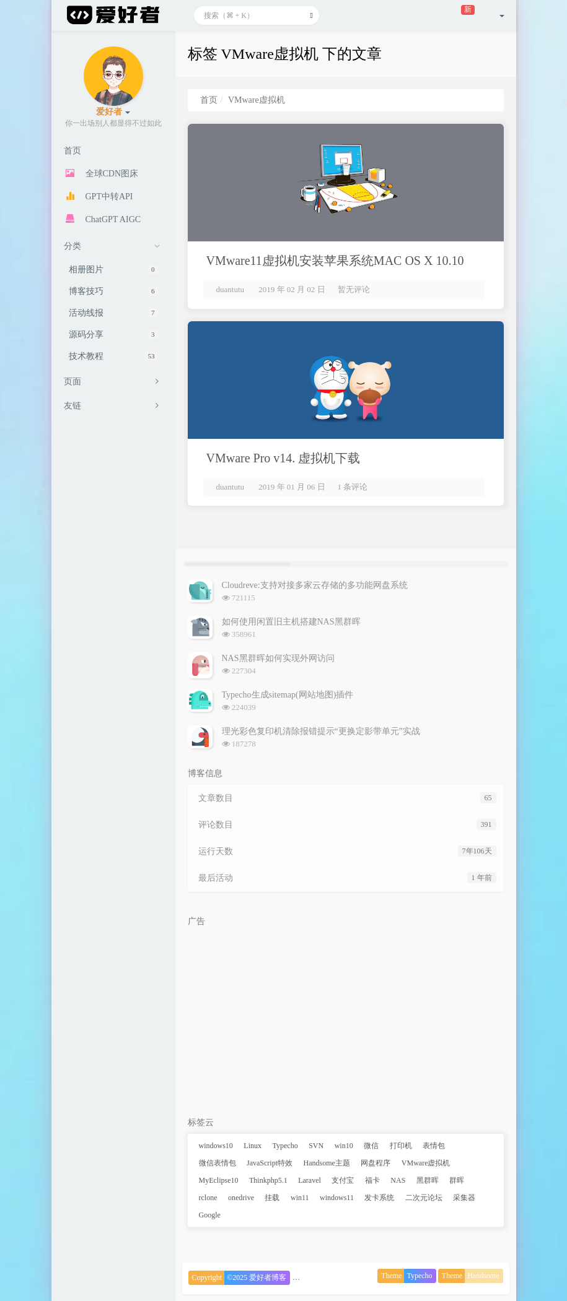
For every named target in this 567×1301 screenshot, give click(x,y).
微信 (371, 1145)
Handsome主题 (327, 1163)
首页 (209, 100)
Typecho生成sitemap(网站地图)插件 (288, 694)
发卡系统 (379, 1197)
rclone (208, 1197)
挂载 (272, 1197)
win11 (300, 1197)
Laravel (309, 1180)
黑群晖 (427, 1180)
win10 (344, 1145)
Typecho (285, 1145)
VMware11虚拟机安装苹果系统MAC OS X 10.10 (335, 260)
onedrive (241, 1197)
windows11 (337, 1197)
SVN (316, 1145)
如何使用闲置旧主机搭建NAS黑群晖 (291, 621)
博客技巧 (113, 291)
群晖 (456, 1180)
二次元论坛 (423, 1197)
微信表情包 (217, 1163)
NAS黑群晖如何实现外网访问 (278, 658)
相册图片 (113, 269)
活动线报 (113, 313)
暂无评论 (354, 289)
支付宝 (343, 1180)
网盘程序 (375, 1163)
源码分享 (113, 334)
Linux (253, 1145)
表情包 (434, 1145)
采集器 (464, 1197)
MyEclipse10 (219, 1180)
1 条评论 (353, 486)
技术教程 (113, 356)
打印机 (401, 1145)
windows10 (216, 1145)
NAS (397, 1180)
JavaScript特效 (269, 1163)
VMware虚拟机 (426, 1163)
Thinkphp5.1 (268, 1180)
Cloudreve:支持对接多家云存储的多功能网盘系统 (315, 585)
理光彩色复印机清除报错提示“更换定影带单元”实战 (321, 731)
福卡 (372, 1180)
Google (210, 1215)
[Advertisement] (346, 1018)
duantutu (230, 289)
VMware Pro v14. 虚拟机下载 (283, 458)
